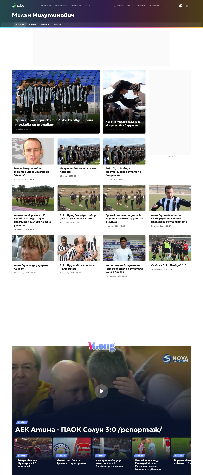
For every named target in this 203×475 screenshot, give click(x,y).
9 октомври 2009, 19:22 (70, 273)
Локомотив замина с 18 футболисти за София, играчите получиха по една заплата (32, 220)
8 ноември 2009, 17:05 (115, 226)
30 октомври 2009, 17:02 (162, 226)
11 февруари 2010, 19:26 (24, 179)
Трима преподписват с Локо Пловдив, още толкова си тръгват (54, 122)
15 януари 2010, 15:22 (114, 179)
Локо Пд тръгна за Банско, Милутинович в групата (123, 123)
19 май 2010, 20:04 (23, 129)
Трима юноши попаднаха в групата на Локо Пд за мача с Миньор (124, 218)
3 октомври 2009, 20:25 (116, 276)
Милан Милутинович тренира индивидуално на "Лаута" (31, 172)
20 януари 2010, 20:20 (69, 176)
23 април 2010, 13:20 (114, 129)
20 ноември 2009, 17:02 (70, 223)
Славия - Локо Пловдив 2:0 (168, 265)
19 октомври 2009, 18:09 (25, 273)
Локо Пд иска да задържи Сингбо (31, 267)
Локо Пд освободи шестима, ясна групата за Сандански (123, 172)
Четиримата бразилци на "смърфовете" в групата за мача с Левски (124, 269)
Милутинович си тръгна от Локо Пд (78, 170)
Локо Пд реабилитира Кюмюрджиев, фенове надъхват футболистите (169, 218)
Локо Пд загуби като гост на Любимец (77, 267)
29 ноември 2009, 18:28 (24, 229)
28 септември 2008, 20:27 (162, 269)
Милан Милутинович (43, 15)
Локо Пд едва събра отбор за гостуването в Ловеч (78, 217)
